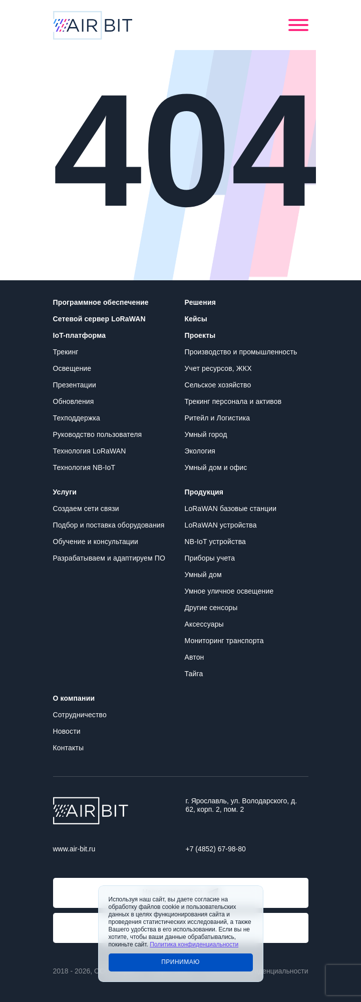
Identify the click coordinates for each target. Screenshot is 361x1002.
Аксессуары (204, 624)
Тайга (194, 674)
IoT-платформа (79, 335)
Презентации (74, 385)
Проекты (200, 335)
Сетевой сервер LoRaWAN (99, 319)
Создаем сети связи (86, 509)
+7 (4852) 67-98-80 (216, 849)
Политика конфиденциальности (194, 944)
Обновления (73, 401)
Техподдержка (76, 418)
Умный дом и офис (216, 467)
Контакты (68, 748)
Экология (200, 451)
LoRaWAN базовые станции (231, 509)
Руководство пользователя (97, 434)
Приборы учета (210, 558)
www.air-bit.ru (74, 849)
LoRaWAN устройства (221, 525)
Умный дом (203, 575)
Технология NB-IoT (84, 467)
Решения (200, 302)
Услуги (65, 492)
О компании (74, 698)
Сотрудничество (80, 715)
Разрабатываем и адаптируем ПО (109, 558)
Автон (194, 657)
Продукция (204, 492)
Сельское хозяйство (218, 385)
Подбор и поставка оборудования (109, 525)
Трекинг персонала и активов (233, 401)
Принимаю (180, 961)
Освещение (72, 368)
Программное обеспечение (101, 302)
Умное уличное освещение (229, 591)
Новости (67, 731)
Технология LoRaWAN (89, 451)
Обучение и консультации (95, 542)
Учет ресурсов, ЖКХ (218, 368)
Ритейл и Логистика (217, 418)
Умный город (206, 434)
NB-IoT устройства (215, 542)
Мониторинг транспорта (224, 641)
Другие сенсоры (211, 608)
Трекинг (66, 352)
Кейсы (196, 319)
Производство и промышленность (241, 352)
